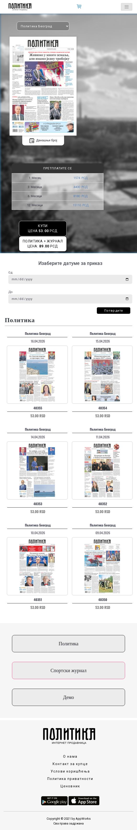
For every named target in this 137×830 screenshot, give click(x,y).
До (10, 292)
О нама (70, 756)
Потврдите (113, 310)
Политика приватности (70, 779)
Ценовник (70, 786)
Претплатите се (57, 168)
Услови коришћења (70, 771)
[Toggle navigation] (126, 7)
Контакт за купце (70, 764)
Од (10, 272)
